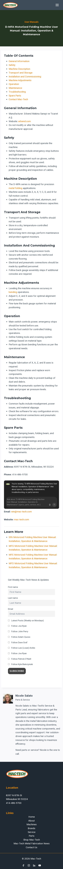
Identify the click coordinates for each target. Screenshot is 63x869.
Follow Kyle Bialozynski (20, 664)
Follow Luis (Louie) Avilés (21, 648)
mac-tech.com (21, 519)
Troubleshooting (17, 91)
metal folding (15, 188)
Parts (31, 835)
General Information (19, 61)
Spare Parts (15, 95)
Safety (12, 65)
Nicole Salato (24, 695)
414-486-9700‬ (13, 803)
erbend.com (24, 121)
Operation (14, 84)
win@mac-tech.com (21, 511)
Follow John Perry (18, 631)
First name (13, 587)
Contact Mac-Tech (18, 99)
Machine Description (19, 68)
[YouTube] (39, 865)
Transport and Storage (20, 72)
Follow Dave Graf (17, 642)
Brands (31, 828)
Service (31, 832)
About (31, 820)
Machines (32, 824)
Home (31, 816)
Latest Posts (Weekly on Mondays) (26, 620)
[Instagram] (28, 865)
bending (13, 292)
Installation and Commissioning (25, 76)
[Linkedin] (34, 865)
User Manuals (31, 22)
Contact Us (31, 847)
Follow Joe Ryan (17, 626)
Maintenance (15, 88)
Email (10, 609)
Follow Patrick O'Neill (19, 659)
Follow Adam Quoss (19, 637)
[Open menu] (57, 5)
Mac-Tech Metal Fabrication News (32, 843)
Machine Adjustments (20, 80)
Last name (13, 598)
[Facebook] (23, 865)
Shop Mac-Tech (31, 839)
